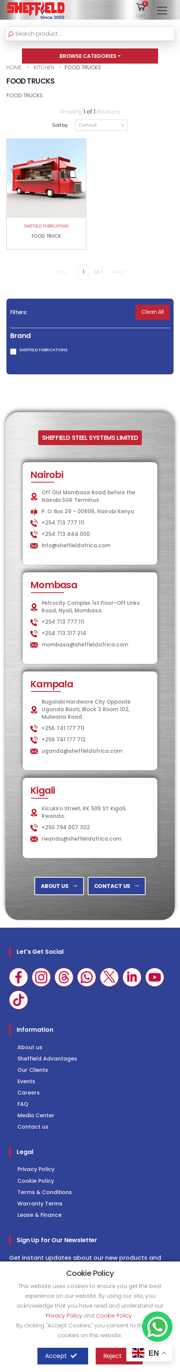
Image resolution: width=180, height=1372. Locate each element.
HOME (14, 67)
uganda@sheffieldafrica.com (82, 751)
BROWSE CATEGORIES (87, 56)
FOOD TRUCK (46, 236)
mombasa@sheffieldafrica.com (85, 644)
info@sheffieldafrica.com (76, 545)
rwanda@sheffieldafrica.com (81, 839)
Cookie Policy (35, 1181)
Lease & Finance (39, 1215)
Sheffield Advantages (47, 1058)
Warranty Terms (39, 1203)
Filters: (18, 312)
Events (26, 1081)
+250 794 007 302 (66, 827)
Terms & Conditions (44, 1192)
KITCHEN (43, 67)
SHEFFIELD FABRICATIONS (46, 226)
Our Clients (32, 1070)
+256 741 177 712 (64, 739)
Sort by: (60, 125)
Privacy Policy (35, 1169)
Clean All (152, 312)
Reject (117, 1356)
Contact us (32, 1127)
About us (29, 1047)
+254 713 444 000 (66, 534)
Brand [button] (20, 336)
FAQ (22, 1104)
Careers (28, 1092)
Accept (61, 1356)
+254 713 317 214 (64, 633)
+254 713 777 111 (63, 522)
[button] (141, 10)
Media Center (35, 1115)
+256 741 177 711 (63, 728)
